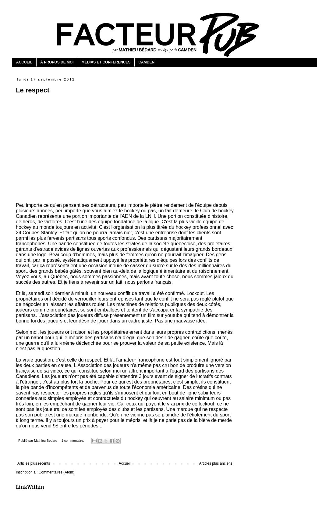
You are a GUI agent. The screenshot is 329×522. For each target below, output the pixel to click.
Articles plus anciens (215, 463)
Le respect (32, 90)
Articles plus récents (33, 463)
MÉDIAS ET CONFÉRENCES (106, 62)
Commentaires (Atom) (56, 472)
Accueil (125, 463)
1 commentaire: (73, 440)
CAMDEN (146, 62)
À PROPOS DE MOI (56, 62)
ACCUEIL (24, 62)
